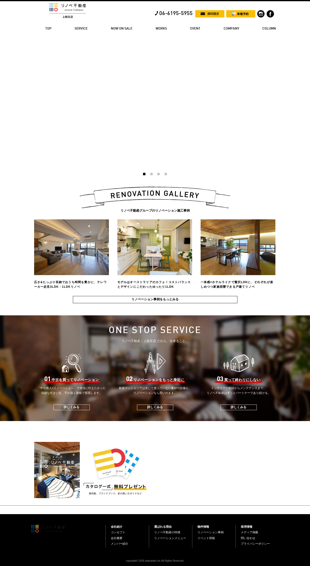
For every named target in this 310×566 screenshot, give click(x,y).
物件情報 (203, 526)
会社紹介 (116, 526)
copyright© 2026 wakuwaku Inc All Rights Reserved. (155, 560)
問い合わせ (248, 538)
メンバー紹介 (119, 543)
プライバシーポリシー (255, 543)
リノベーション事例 (210, 532)
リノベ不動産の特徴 (167, 532)
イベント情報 (206, 538)
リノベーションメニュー (170, 538)
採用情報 (246, 526)
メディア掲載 (249, 532)
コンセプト (118, 532)
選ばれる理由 (163, 526)
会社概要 (116, 538)
